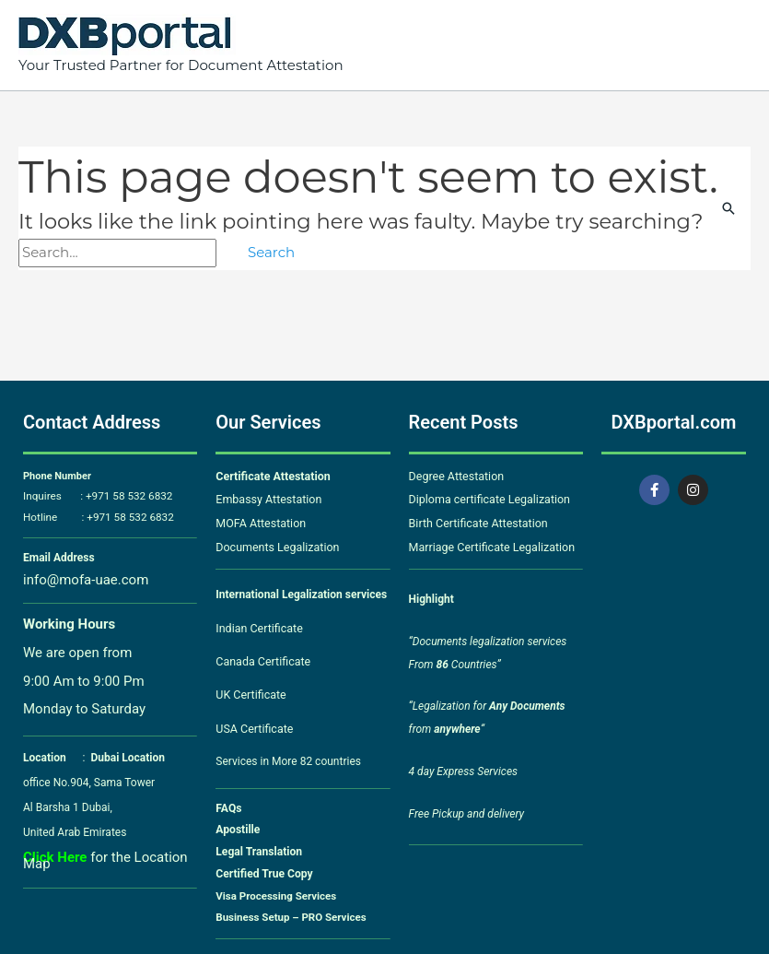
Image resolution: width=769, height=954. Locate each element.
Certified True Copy (262, 865)
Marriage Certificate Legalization (488, 543)
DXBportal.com (673, 422)
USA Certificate (253, 721)
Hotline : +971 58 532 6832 (94, 518)
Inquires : (52, 496)
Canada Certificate (262, 656)
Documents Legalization (275, 543)
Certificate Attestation (271, 475)
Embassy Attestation (267, 498)
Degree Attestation (455, 475)
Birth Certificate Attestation (475, 520)
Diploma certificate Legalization (487, 498)
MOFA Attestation (259, 520)
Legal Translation (256, 844)
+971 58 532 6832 (123, 496)
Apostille (237, 822)
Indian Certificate (257, 624)
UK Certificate (250, 688)
